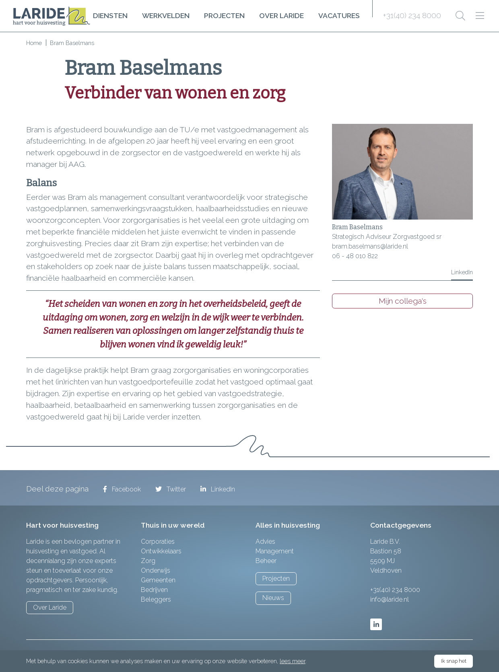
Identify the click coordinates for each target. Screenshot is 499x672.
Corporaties (158, 541)
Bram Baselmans (357, 227)
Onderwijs (155, 570)
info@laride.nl (389, 599)
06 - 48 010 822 (355, 256)
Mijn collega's (403, 300)
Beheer (266, 561)
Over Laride (281, 15)
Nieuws (273, 598)
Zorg (148, 561)
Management (275, 551)
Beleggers (156, 599)
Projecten (224, 15)
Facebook (122, 489)
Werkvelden (166, 15)
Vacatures (339, 15)
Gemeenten (158, 580)
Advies (265, 541)
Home (34, 42)
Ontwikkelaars (161, 551)
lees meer (292, 661)
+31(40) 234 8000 (412, 15)
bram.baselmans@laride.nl (370, 246)
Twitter (170, 489)
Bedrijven (154, 590)
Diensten (110, 15)
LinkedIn (462, 272)
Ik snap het (453, 661)
